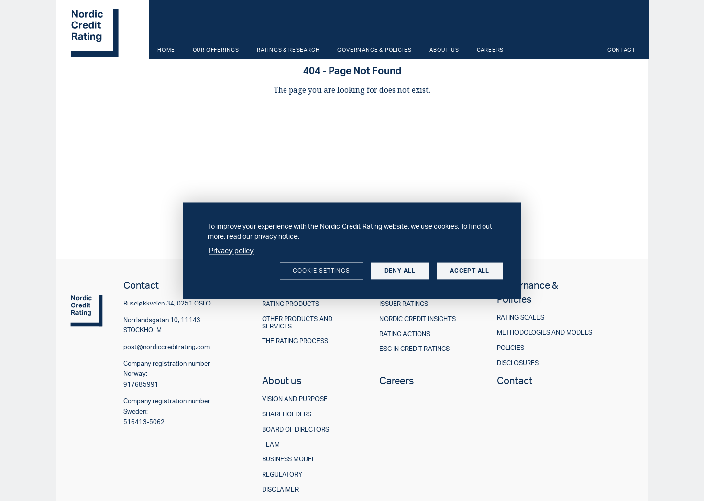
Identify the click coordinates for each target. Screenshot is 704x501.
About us (444, 49)
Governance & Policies (374, 49)
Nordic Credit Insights (417, 319)
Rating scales (520, 317)
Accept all (469, 271)
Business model (288, 459)
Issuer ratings (403, 303)
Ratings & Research (288, 49)
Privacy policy (231, 251)
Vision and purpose (295, 399)
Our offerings (216, 49)
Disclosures (518, 363)
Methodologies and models (544, 332)
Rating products (290, 303)
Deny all (400, 271)
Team (271, 444)
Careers (490, 49)
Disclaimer (280, 489)
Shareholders (286, 414)
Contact (621, 49)
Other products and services (297, 322)
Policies (510, 347)
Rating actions (404, 334)
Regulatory (282, 474)
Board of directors (295, 429)
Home (166, 49)
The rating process (295, 341)
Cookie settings (321, 271)
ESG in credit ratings (414, 348)
